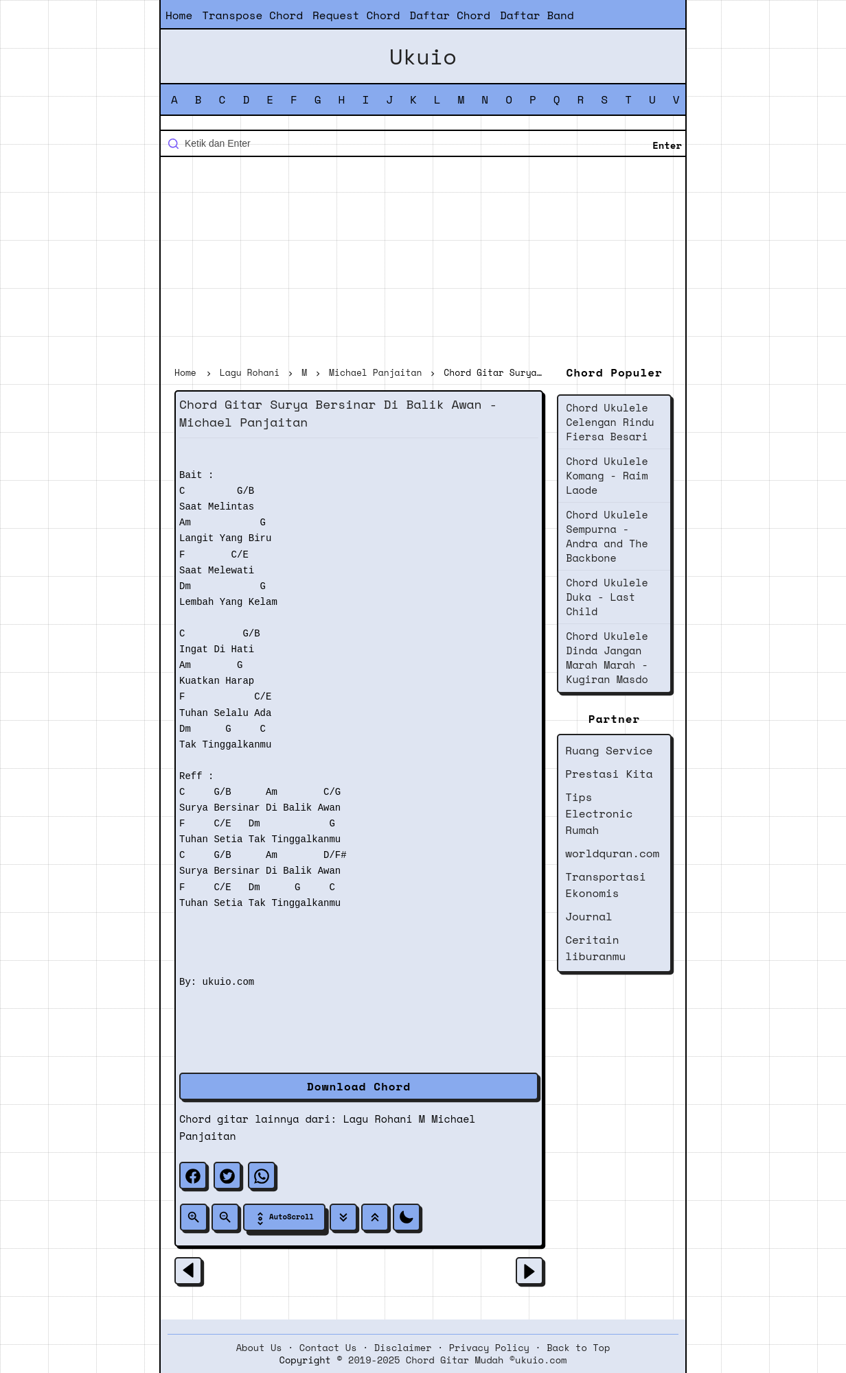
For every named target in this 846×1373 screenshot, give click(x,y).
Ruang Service (608, 750)
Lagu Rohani (378, 1118)
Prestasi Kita (608, 773)
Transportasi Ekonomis (605, 884)
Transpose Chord (252, 15)
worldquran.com (612, 853)
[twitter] (227, 1175)
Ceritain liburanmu (595, 947)
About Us (259, 1347)
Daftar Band (537, 15)
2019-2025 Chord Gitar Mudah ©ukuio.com (457, 1360)
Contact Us (328, 1347)
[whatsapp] (261, 1175)
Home (178, 15)
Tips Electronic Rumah (598, 813)
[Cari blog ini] (423, 143)
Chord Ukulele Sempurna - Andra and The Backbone (607, 536)
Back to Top (578, 1347)
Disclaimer (403, 1347)
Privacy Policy (489, 1347)
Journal (589, 916)
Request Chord (356, 15)
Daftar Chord (449, 15)
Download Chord (359, 1086)
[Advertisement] (423, 263)
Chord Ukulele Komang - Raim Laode (607, 475)
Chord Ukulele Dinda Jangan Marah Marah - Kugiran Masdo (607, 657)
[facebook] (193, 1175)
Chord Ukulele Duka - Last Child (607, 597)
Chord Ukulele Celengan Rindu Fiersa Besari (610, 422)
